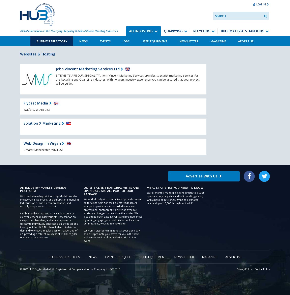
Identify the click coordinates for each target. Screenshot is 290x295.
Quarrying (173, 31)
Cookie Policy (262, 269)
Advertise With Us (204, 176)
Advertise (246, 41)
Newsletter (188, 41)
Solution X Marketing (42, 123)
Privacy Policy (244, 269)
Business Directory (51, 41)
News (83, 41)
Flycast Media (36, 103)
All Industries (141, 31)
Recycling (201, 31)
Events (105, 41)
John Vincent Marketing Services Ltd (88, 69)
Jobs (126, 41)
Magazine (218, 41)
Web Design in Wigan (42, 143)
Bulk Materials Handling (242, 31)
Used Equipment (154, 41)
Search (220, 16)
